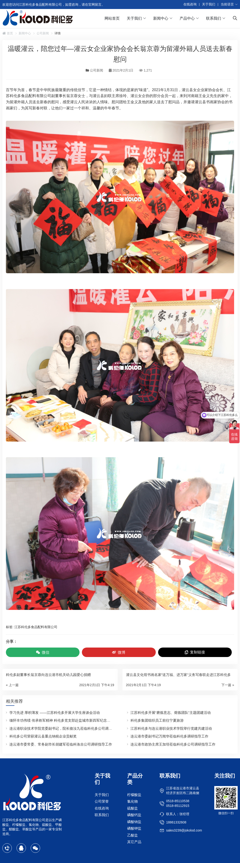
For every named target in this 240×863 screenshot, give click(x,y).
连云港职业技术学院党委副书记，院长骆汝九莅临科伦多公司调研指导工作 (67, 728)
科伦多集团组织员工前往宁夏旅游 (157, 720)
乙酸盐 (132, 835)
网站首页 (112, 18)
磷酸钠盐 (134, 821)
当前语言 (227, 4)
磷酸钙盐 (134, 815)
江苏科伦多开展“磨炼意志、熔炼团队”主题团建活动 (171, 713)
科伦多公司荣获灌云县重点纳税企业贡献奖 (43, 736)
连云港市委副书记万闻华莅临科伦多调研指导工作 (169, 736)
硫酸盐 (132, 808)
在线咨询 (190, 4)
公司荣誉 (102, 801)
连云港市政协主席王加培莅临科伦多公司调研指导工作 (173, 744)
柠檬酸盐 (134, 794)
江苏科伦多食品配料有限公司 (35, 627)
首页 (7, 33)
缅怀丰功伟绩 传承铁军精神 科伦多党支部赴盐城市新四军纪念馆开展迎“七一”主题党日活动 (80, 720)
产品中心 (187, 18)
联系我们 (213, 18)
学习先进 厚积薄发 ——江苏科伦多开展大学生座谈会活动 (54, 713)
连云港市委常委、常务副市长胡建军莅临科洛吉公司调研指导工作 (60, 744)
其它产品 (134, 842)
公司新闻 (43, 33)
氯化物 (132, 801)
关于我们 (208, 4)
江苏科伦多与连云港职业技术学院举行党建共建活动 (171, 728)
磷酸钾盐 (134, 828)
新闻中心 (160, 18)
